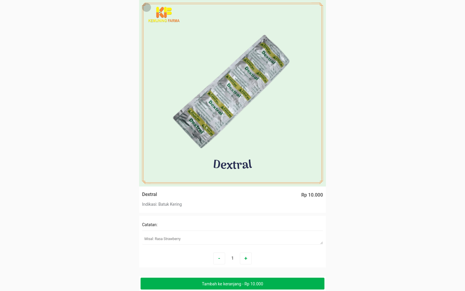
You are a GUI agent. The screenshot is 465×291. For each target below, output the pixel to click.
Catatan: (149, 224)
